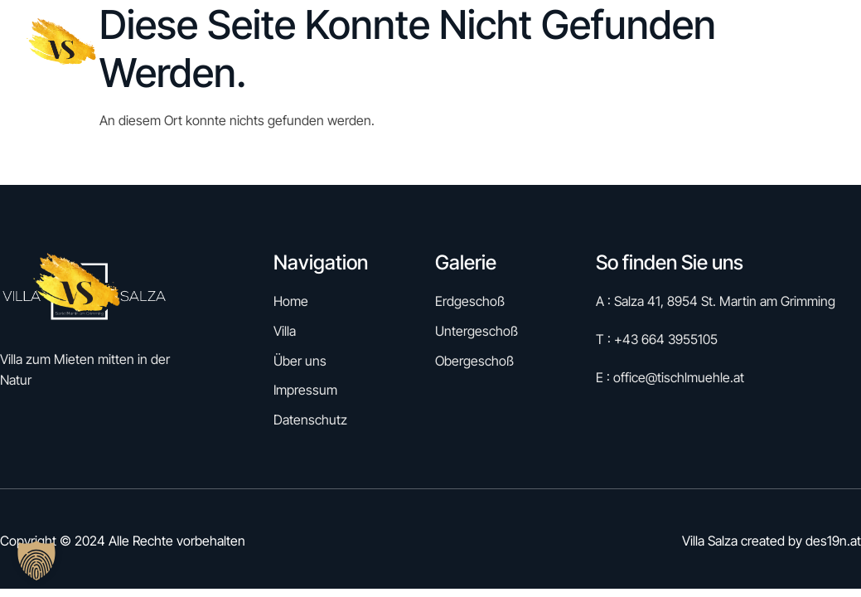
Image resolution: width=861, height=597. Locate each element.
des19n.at (833, 540)
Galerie (595, 49)
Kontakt (822, 49)
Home (411, 49)
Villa (670, 49)
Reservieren (496, 49)
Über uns (740, 49)
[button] (36, 560)
